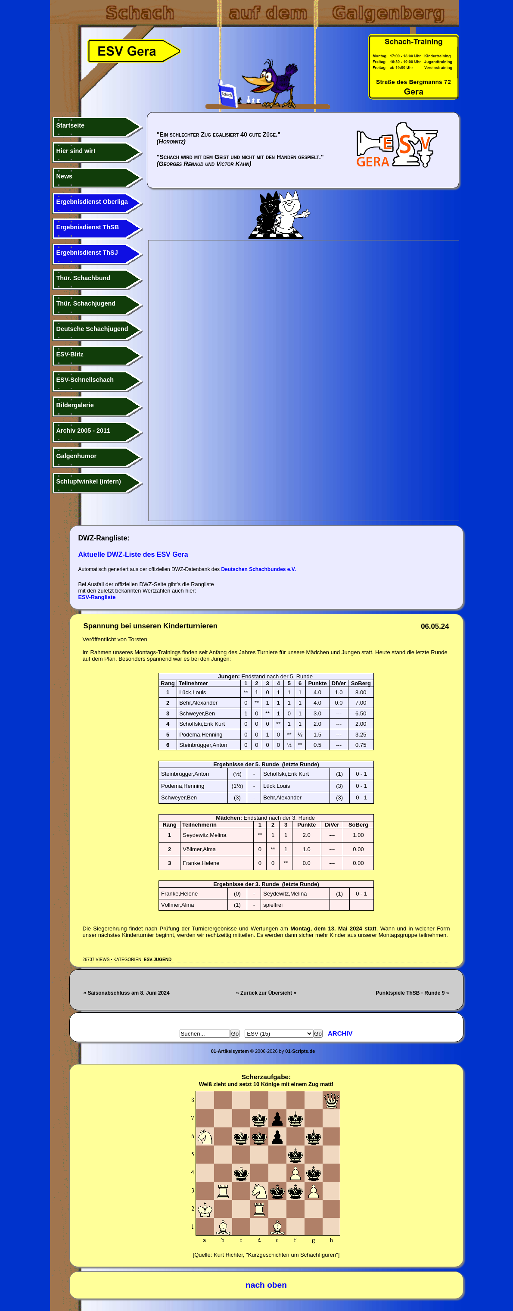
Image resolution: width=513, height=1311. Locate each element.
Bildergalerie (75, 405)
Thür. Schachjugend (86, 303)
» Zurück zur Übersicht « (266, 993)
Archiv (340, 1033)
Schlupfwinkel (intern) (88, 481)
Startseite (70, 125)
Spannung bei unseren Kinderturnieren (151, 626)
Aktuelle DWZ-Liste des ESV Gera (133, 554)
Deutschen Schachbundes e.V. (258, 569)
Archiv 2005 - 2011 (83, 430)
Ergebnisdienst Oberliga (92, 201)
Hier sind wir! (76, 150)
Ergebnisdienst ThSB (87, 227)
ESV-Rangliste (97, 597)
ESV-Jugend (157, 959)
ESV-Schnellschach (85, 379)
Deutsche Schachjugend (92, 328)
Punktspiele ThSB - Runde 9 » (412, 993)
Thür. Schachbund (83, 278)
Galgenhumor (76, 456)
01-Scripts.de (300, 1051)
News (64, 176)
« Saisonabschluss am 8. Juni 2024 (127, 993)
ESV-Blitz (70, 354)
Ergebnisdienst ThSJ (87, 252)
